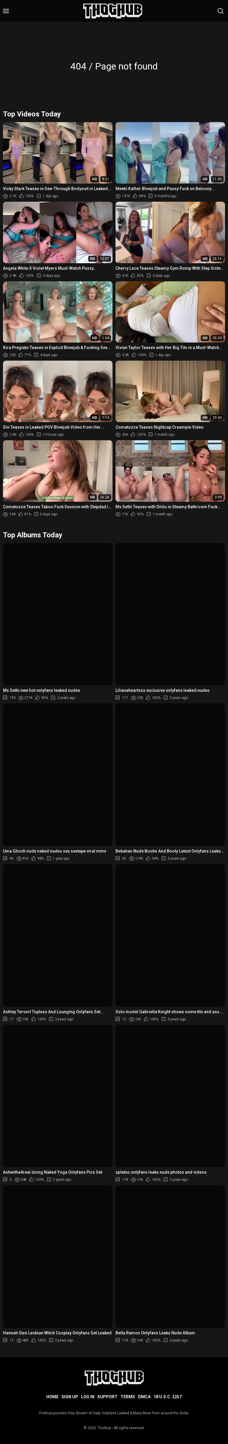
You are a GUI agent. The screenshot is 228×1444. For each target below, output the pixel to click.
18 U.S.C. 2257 (167, 1396)
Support (107, 1396)
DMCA (144, 1396)
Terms (128, 1396)
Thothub (104, 1428)
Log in (87, 1396)
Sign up (69, 1396)
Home (52, 1396)
